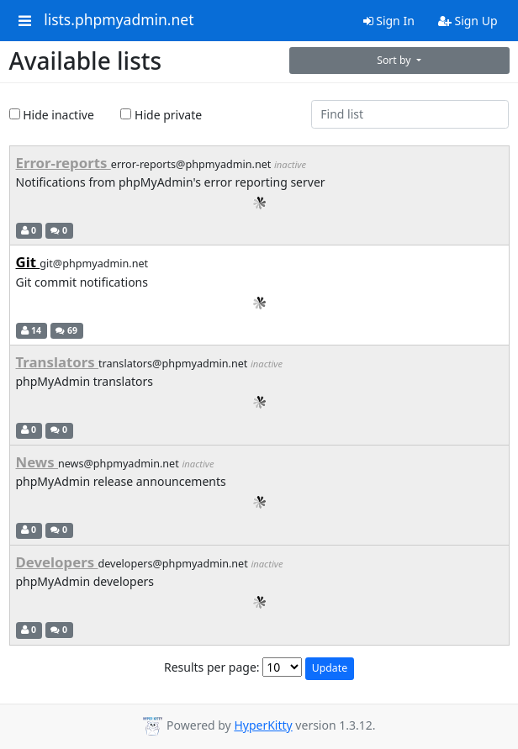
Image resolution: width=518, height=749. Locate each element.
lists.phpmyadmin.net (118, 20)
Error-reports (63, 162)
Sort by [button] (395, 60)
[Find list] (410, 114)
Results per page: (212, 667)
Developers (57, 562)
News (37, 462)
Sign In (389, 21)
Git (28, 262)
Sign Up (468, 21)
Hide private (161, 115)
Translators (57, 362)
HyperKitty (263, 725)
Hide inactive (51, 115)
